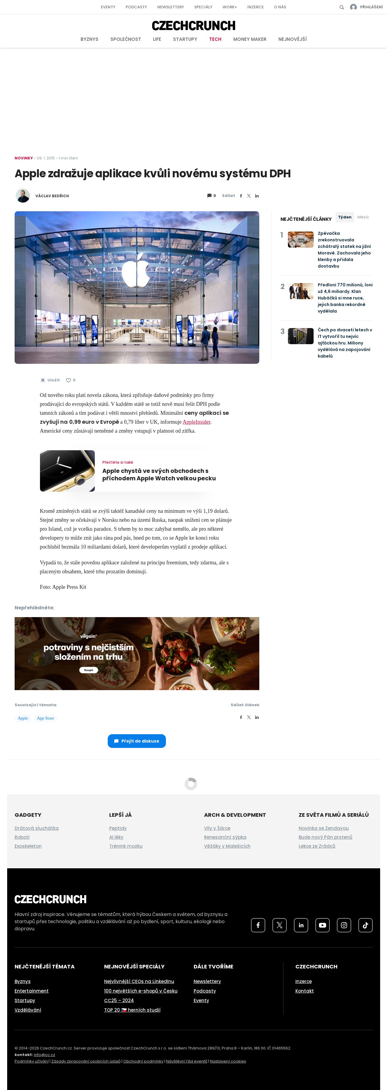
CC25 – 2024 (119, 1000)
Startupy (185, 39)
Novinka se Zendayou (324, 828)
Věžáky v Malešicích (227, 846)
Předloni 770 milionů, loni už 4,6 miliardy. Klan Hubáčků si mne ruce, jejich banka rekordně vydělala (345, 298)
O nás (280, 7)
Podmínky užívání (32, 1061)
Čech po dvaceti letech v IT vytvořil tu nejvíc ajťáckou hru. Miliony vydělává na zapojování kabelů (345, 343)
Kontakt (304, 991)
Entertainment (32, 991)
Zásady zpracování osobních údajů (86, 1061)
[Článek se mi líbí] (70, 380)
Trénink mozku (126, 846)
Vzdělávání (28, 1010)
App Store (45, 718)
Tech (215, 39)
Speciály (203, 7)
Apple (23, 718)
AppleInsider (196, 422)
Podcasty (136, 7)
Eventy (108, 7)
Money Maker (249, 39)
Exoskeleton (28, 846)
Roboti (22, 837)
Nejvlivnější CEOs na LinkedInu (139, 981)
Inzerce (255, 7)
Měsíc (363, 217)
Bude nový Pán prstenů (325, 837)
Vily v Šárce (217, 828)
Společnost (125, 39)
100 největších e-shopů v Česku (141, 991)
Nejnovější (292, 39)
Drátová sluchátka (37, 828)
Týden (344, 217)
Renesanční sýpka (225, 837)
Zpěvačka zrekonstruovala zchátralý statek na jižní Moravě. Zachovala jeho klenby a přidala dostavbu (344, 249)
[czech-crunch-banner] (137, 653)
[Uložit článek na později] (50, 380)
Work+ (230, 7)
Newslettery (170, 7)
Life (157, 39)
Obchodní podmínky (143, 1061)
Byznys (89, 39)
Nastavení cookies (228, 1061)
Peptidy (118, 828)
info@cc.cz (44, 1055)
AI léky (116, 837)
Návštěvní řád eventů (186, 1061)
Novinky (24, 158)
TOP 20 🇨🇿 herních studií (132, 1010)
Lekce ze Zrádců (317, 846)
